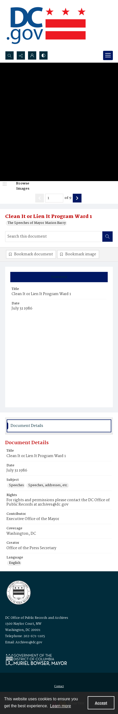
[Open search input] (9, 55)
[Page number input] (54, 198)
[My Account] (32, 55)
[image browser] (19, 186)
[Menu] (108, 55)
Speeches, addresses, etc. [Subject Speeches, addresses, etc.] (48, 485)
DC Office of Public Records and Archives (36, 618)
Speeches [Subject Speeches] (16, 485)
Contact (59, 686)
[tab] (59, 277)
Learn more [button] (60, 706)
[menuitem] (59, 686)
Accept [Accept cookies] (101, 703)
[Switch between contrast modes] (43, 55)
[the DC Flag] (46, 25)
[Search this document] (53, 236)
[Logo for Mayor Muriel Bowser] (36, 659)
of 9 (68, 198)
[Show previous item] (39, 198)
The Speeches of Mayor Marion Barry (37, 223)
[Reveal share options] (21, 55)
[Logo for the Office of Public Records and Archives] (18, 592)
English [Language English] (14, 563)
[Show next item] (77, 198)
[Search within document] (107, 236)
